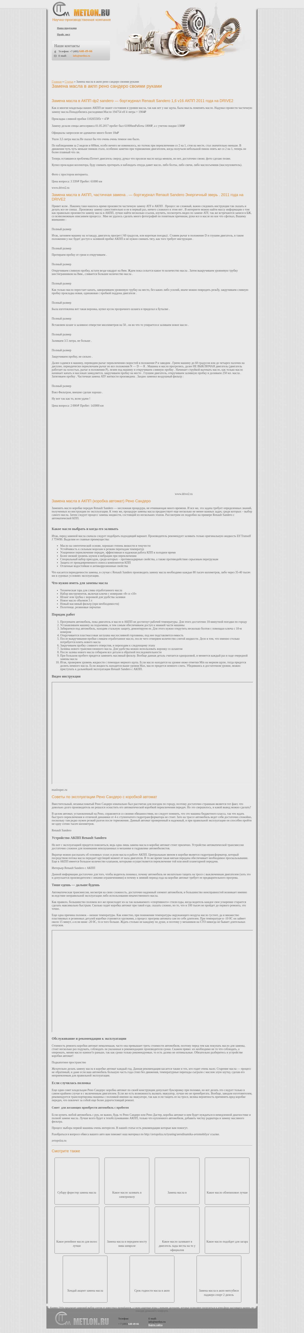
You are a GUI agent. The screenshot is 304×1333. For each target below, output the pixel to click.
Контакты (228, 70)
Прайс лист (63, 34)
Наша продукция (67, 28)
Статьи (204, 70)
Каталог (106, 70)
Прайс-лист (131, 70)
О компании (81, 70)
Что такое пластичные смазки (169, 70)
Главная (57, 81)
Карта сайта (155, 1324)
